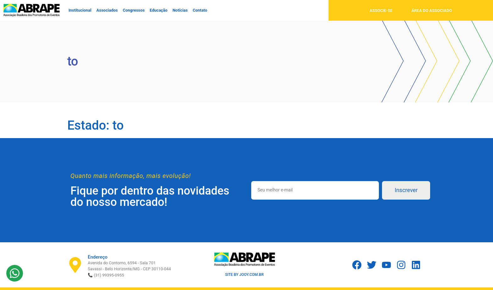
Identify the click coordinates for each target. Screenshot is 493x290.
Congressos (134, 10)
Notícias (180, 10)
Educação (159, 10)
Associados (107, 10)
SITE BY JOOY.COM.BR (244, 274)
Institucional (80, 10)
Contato (200, 10)
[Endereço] (75, 265)
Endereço (98, 257)
